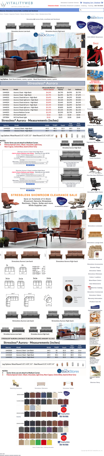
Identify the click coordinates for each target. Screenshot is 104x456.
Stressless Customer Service (70, 2)
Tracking (90, 5)
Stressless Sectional (95, 258)
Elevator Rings (95, 267)
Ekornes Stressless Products (27, 14)
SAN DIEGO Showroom (95, 37)
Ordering (84, 5)
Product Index (39, 447)
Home (34, 447)
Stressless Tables (68, 388)
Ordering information (49, 447)
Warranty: (16, 161)
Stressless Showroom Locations (70, 5)
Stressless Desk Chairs (95, 191)
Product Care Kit (95, 301)
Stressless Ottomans (41, 388)
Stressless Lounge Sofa (95, 242)
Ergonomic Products (14, 14)
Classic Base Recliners (95, 124)
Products (6, 14)
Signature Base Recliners (95, 141)
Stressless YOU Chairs (95, 208)
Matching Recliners (16, 388)
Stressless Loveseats (95, 225)
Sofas (37, 14)
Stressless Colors (95, 92)
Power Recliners (95, 157)
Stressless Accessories (95, 264)
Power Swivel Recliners (95, 109)
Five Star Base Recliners (95, 174)
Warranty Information (95, 298)
